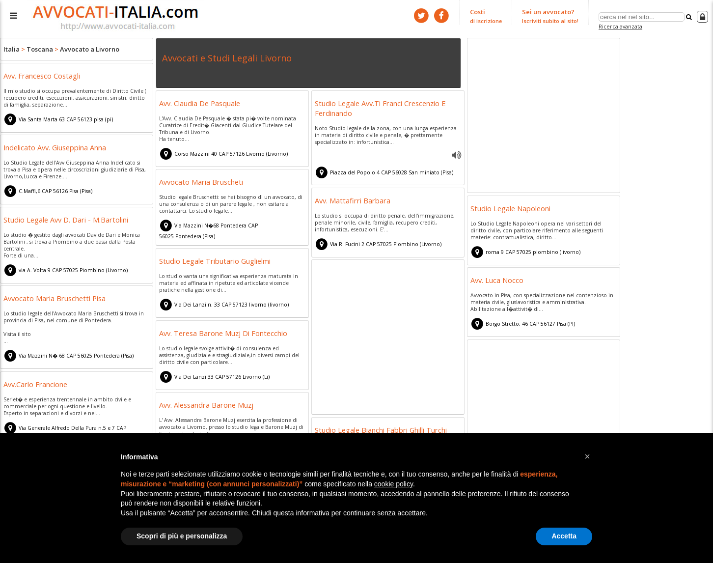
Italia (11, 49)
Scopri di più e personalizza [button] (182, 536)
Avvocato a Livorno (89, 49)
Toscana (40, 49)
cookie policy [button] (393, 484)
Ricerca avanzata (620, 26)
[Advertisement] (543, 117)
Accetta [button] (563, 536)
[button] (587, 456)
